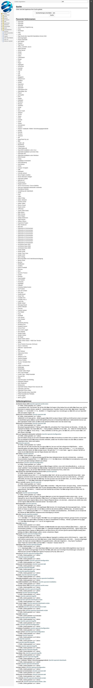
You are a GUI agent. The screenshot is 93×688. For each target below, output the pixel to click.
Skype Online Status (23, 338)
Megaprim (21, 77)
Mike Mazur (21, 212)
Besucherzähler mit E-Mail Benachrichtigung (30, 258)
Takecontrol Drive (23, 353)
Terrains (20, 134)
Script (19, 107)
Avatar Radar (21, 249)
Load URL (21, 301)
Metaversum (21, 79)
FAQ (19, 32)
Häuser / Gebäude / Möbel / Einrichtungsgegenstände (33, 128)
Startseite (5, 13)
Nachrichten (7, 23)
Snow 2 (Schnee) (23, 346)
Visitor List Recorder (23, 365)
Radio (19, 321)
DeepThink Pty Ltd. (23, 139)
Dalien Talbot (21, 203)
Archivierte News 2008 (24, 246)
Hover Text (21, 296)
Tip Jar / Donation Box (24, 362)
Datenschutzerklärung (9, 32)
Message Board (22, 305)
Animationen (21, 125)
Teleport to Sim (22, 356)
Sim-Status (21, 41)
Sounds (20, 132)
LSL (19, 73)
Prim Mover (21, 317)
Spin (19, 349)
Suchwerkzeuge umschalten (44, 13)
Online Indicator (22, 306)
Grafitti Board (21, 294)
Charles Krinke (22, 201)
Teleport (20, 112)
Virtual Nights (21, 395)
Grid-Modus (21, 164)
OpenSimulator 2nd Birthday (26, 379)
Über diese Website (8, 37)
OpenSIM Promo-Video (24, 390)
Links (19, 34)
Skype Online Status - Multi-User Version (29, 340)
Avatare (20, 127)
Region (20, 98)
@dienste (25, 614)
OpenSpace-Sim (22, 89)
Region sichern (22, 184)
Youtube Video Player (24, 371)
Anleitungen (6, 14)
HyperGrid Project (23, 223)
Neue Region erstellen (24, 175)
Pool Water (21, 312)
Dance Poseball (22, 267)
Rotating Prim (22, 324)
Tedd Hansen (21, 219)
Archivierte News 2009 (24, 248)
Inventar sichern (22, 173)
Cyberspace (21, 57)
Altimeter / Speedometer (25, 347)
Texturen (20, 135)
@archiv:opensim (24, 443)
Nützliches (6, 24)
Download (21, 30)
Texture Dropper (22, 358)
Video (19, 196)
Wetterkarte (21, 369)
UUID (19, 121)
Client (19, 55)
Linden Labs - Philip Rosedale (26, 374)
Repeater (20, 100)
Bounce (20, 262)
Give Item (20, 292)
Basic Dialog (21, 257)
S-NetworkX (21, 146)
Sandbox (20, 105)
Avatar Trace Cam (23, 253)
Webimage (21, 367)
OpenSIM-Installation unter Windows (28, 155)
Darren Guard (22, 205)
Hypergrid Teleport (23, 381)
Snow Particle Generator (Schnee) (27, 344)
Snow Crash (21, 111)
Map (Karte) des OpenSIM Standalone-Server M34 (32, 36)
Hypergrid (20, 64)
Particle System (22, 310)
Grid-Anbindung (22, 162)
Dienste (6, 18)
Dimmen (20, 269)
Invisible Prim (21, 297)
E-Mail (20, 274)
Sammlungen (7, 26)
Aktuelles (6, 31)
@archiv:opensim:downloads (57, 660)
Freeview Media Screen (24, 287)
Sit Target (20, 337)
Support (6, 36)
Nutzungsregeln (22, 38)
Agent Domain (22, 48)
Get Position (21, 289)
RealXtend (21, 144)
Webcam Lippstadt (8, 41)
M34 (19, 75)
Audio (19, 192)
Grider (19, 166)
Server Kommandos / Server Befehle (28, 185)
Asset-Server (21, 50)
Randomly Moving (23, 322)
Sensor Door (21, 328)
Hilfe (5, 21)
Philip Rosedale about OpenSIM (27, 392)
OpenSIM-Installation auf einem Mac (28, 152)
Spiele (5, 28)
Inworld (20, 70)
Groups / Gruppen (23, 168)
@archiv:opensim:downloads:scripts (31, 599)
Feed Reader (21, 278)
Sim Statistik (21, 331)
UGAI (19, 118)
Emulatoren (6, 19)
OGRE (20, 82)
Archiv (5, 16)
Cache (20, 54)
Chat (19, 29)
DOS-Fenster (21, 157)
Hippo (19, 63)
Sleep (19, 342)
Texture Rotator (22, 360)
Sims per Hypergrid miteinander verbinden (30, 187)
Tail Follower (21, 351)
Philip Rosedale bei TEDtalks (26, 394)
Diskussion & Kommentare (25, 228)
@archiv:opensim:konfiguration (51, 434)
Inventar (20, 68)
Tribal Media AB (22, 148)
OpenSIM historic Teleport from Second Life (30, 387)
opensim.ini (21, 180)
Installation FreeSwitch (24, 160)
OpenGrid (20, 84)
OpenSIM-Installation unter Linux (27, 150)
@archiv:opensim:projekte (30, 514)
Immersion (21, 66)
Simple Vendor (22, 335)
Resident (20, 102)
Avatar (20, 52)
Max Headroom (22, 225)
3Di (19, 137)
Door (19, 271)
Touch (19, 363)
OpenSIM (20, 22)
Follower (20, 285)
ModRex (20, 80)
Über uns (6, 39)
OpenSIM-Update (23, 178)
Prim (19, 96)
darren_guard (22, 397)
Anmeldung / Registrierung (25, 27)
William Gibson (22, 221)
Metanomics (21, 385)
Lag (19, 71)
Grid (19, 61)
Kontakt (6, 34)
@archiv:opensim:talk (39, 414)
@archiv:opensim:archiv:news (39, 404)
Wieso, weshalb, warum (24, 47)
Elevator (20, 276)
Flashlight (20, 283)
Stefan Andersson (23, 217)
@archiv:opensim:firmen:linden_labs (35, 681)
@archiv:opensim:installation (45, 578)
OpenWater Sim (22, 91)
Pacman (20, 308)
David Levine (21, 207)
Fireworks (20, 281)
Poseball (20, 315)
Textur (19, 116)
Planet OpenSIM (22, 39)
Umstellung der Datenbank (25, 191)
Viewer (20, 123)
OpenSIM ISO (22, 153)
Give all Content (22, 290)
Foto (19, 194)
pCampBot (21, 95)
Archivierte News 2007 (24, 244)
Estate (20, 59)
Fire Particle (21, 280)
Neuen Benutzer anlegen (25, 176)
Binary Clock (21, 260)
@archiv (24, 523)
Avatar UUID (21, 255)
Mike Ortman (21, 214)
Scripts (20, 130)
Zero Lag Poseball (23, 372)
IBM (19, 141)
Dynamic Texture (22, 273)
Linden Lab (21, 143)
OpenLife (20, 86)
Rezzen (20, 103)
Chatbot (20, 265)
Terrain (20, 114)
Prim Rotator (21, 319)
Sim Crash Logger (23, 330)
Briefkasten (21, 264)
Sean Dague (21, 216)
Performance (21, 182)
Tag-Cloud (21, 45)
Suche (87, 1)
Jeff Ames (20, 209)
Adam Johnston (22, 200)
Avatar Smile (21, 251)
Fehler (20, 159)
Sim (19, 109)
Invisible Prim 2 (22, 299)
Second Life (21, 376)
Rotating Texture (22, 326)
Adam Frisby (21, 198)
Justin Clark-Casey (23, 210)
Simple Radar (22, 333)
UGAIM (20, 119)
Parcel (20, 93)
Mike (19, 378)
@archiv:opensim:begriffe (30, 493)
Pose (19, 314)
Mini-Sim (20, 226)
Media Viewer (22, 303)
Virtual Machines (8, 29)
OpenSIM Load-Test (23, 388)
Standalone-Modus (23, 189)
